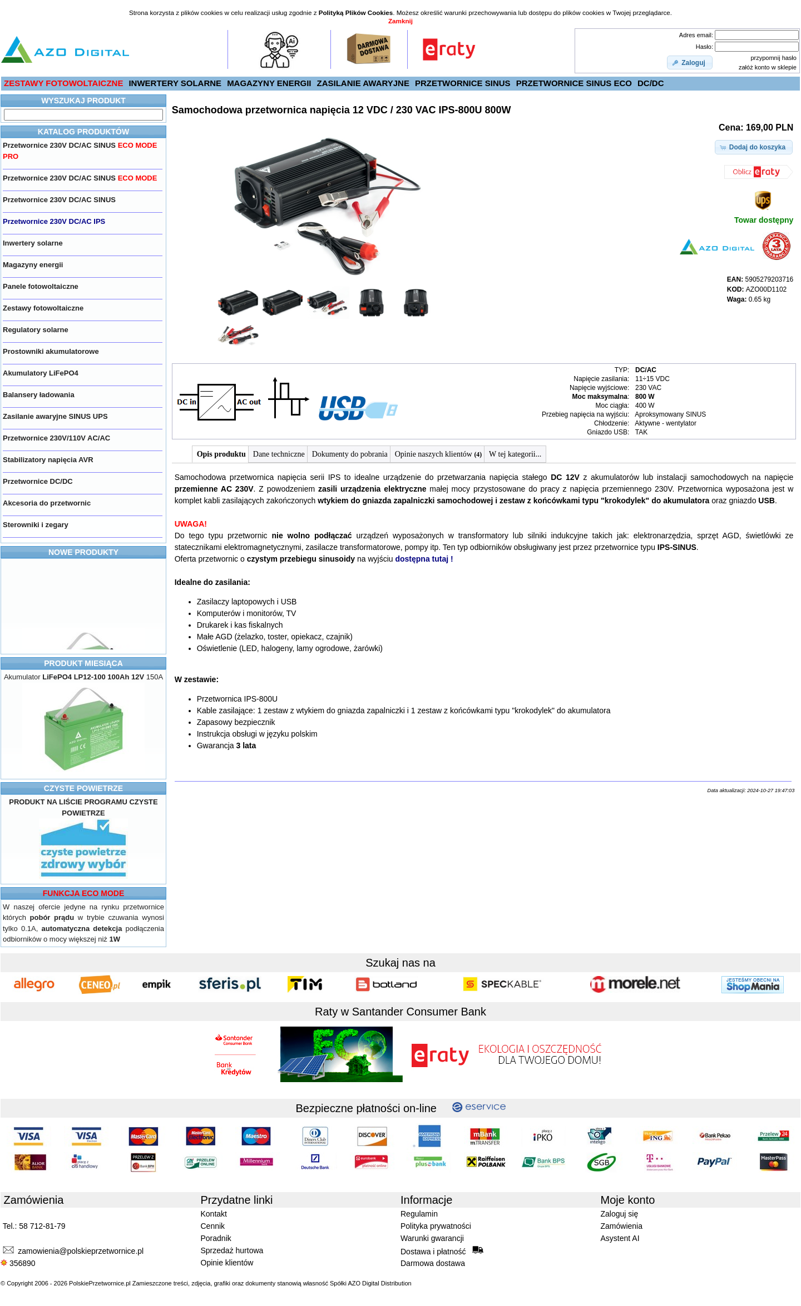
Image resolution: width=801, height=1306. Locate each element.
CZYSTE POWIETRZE (83, 788)
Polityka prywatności (435, 1226)
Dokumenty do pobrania (350, 454)
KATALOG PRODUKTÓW (83, 131)
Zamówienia (621, 1226)
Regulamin (419, 1213)
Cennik (213, 1226)
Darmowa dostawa (432, 1263)
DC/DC (650, 83)
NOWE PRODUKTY (83, 552)
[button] (690, 63)
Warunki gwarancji (432, 1238)
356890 (18, 1263)
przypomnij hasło (773, 57)
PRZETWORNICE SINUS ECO (574, 83)
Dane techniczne (279, 454)
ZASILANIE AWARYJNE (363, 83)
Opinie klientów (227, 1262)
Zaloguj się (620, 1213)
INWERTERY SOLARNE (174, 83)
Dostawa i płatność (441, 1251)
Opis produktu (221, 454)
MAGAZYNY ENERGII (269, 83)
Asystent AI (620, 1238)
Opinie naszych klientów (438, 454)
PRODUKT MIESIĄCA (83, 663)
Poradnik (216, 1238)
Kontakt (214, 1213)
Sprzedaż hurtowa (232, 1250)
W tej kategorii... (515, 454)
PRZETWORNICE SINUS (463, 83)
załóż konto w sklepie (768, 67)
